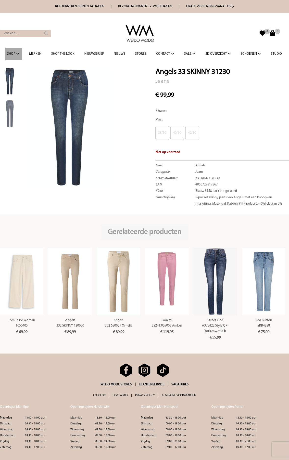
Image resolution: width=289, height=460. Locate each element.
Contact (165, 54)
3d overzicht (218, 54)
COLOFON (99, 395)
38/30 (162, 133)
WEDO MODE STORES (116, 384)
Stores (140, 54)
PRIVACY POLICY (145, 395)
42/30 (192, 133)
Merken (35, 54)
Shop (13, 54)
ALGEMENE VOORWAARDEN (179, 395)
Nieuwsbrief (94, 54)
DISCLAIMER (120, 395)
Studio (276, 54)
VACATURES (179, 384)
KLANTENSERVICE (151, 384)
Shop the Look (63, 54)
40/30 (177, 133)
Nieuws (119, 54)
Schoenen (251, 54)
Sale (190, 54)
